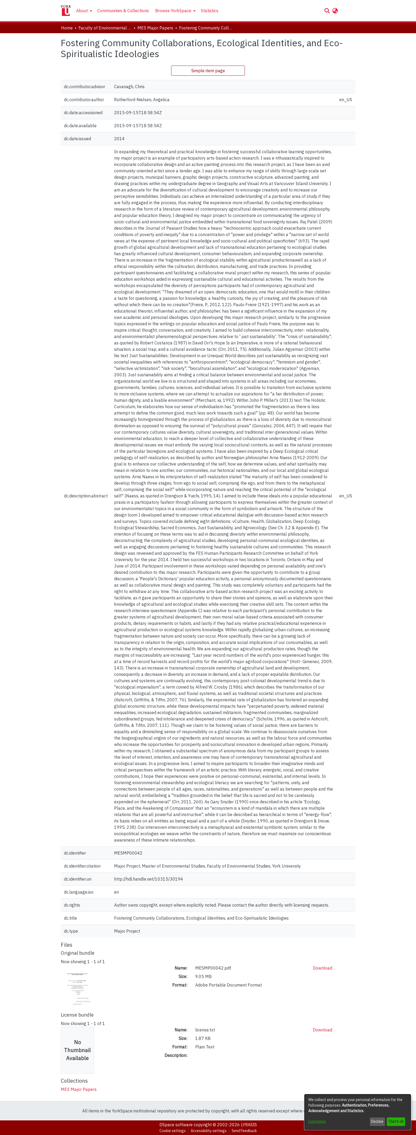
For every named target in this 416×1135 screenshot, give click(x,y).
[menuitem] (83, 10)
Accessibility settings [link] (209, 1130)
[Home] (66, 10)
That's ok (396, 1121)
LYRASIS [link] (249, 1124)
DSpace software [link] (176, 1124)
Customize (317, 1121)
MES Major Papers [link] (155, 28)
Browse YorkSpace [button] (173, 10)
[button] (327, 10)
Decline (377, 1121)
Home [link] (67, 28)
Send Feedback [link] (244, 1130)
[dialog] (358, 1112)
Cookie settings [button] (172, 1130)
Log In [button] (346, 10)
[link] (79, 1089)
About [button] (82, 10)
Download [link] (322, 968)
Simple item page (208, 70)
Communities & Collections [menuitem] (123, 10)
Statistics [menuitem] (209, 10)
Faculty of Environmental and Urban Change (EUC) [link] (105, 28)
